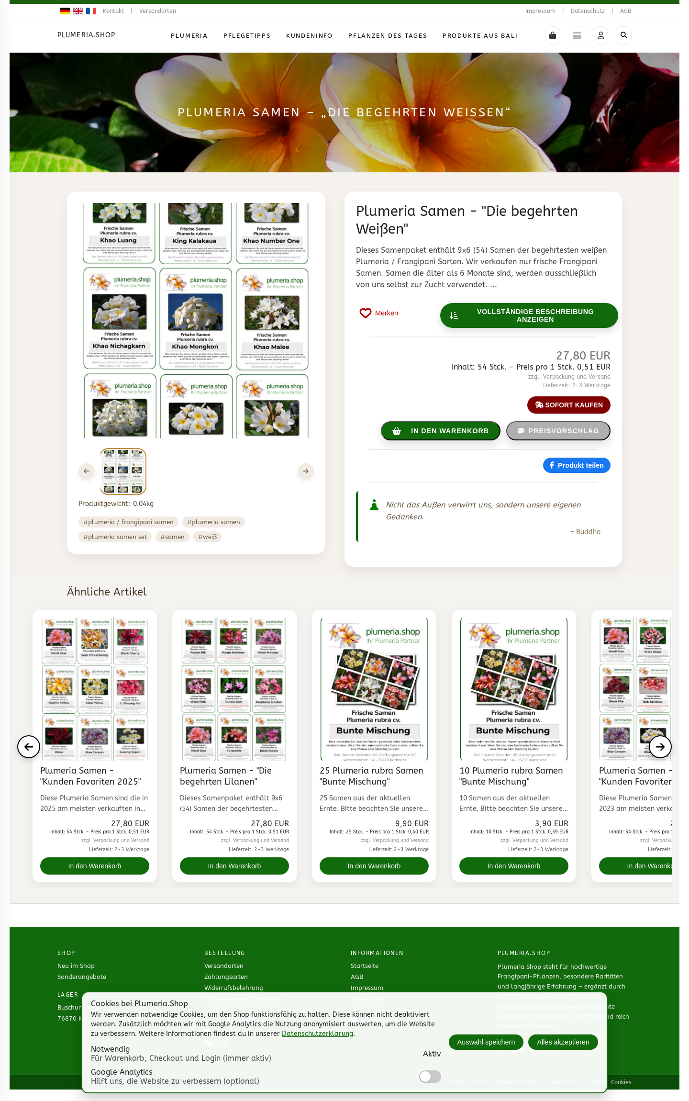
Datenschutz (588, 11)
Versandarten (157, 11)
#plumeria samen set (115, 536)
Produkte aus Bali (480, 35)
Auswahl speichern (486, 1042)
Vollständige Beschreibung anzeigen (522, 315)
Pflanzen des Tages (387, 35)
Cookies (621, 1082)
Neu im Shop (76, 965)
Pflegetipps (247, 35)
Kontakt (113, 11)
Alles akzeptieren (563, 1042)
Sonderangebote (81, 976)
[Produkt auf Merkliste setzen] (379, 313)
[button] (552, 35)
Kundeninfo (309, 35)
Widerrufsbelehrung (233, 987)
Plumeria (189, 35)
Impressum (540, 11)
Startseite (364, 965)
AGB (626, 11)
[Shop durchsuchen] (624, 35)
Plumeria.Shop (86, 35)
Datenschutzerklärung (317, 1034)
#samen (172, 536)
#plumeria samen (213, 522)
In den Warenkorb (95, 866)
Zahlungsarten (226, 976)
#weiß (207, 536)
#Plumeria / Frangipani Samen (128, 522)
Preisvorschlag (558, 431)
